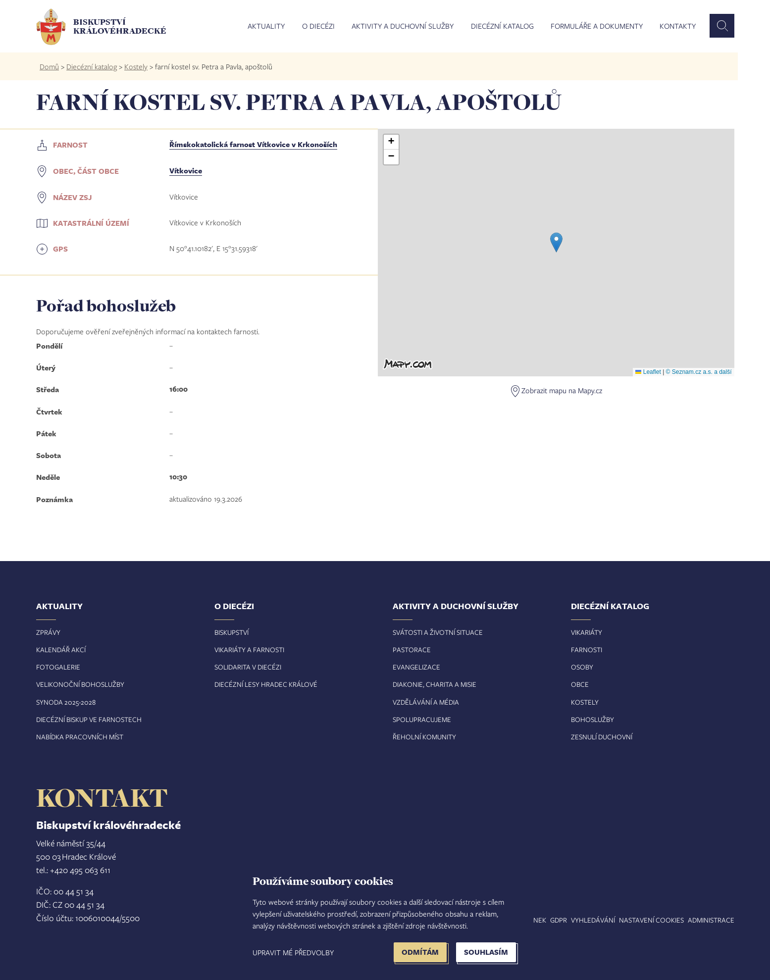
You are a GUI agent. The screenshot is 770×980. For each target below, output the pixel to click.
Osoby (582, 666)
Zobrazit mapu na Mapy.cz (561, 390)
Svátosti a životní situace (438, 632)
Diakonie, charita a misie (434, 684)
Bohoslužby (592, 719)
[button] (556, 242)
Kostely (136, 66)
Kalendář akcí (61, 649)
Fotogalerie (58, 666)
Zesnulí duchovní (601, 736)
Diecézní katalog (502, 26)
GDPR (558, 920)
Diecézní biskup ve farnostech (89, 719)
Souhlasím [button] (486, 952)
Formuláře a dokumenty (597, 26)
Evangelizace (416, 666)
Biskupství (231, 632)
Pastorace (412, 649)
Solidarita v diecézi (247, 666)
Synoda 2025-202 (64, 702)
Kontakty (678, 26)
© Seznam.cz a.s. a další (699, 371)
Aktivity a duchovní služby (403, 26)
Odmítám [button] (420, 952)
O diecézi (318, 26)
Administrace (711, 920)
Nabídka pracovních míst (79, 736)
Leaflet (648, 371)
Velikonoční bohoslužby (80, 684)
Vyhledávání (593, 920)
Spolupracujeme (422, 719)
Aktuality (266, 26)
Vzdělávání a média (426, 702)
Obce (580, 684)
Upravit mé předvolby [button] (293, 952)
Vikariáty (586, 632)
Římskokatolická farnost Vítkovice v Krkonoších (253, 144)
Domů (49, 66)
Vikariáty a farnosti (249, 649)
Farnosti (586, 649)
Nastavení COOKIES (651, 920)
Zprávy (48, 632)
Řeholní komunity (424, 736)
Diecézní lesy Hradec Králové (265, 684)
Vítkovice (185, 170)
